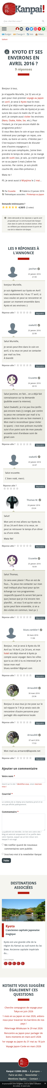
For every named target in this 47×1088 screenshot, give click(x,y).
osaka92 (33, 325)
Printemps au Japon (35, 194)
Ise (24, 120)
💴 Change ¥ (19, 34)
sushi (12, 157)
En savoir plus (25, 1086)
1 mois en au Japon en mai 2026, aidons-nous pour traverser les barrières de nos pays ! (24, 1020)
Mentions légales (17, 1078)
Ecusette (12, 191)
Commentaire (10, 812)
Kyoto (24, 101)
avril (7, 101)
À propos (35, 1071)
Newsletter (31, 1075)
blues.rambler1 (31, 629)
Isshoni (5, 39)
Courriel (7, 794)
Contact (34, 1078)
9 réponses (23, 69)
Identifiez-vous (23, 784)
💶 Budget (6, 34)
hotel (6, 653)
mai (38, 180)
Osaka (12, 120)
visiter (27, 116)
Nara (5, 120)
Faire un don (15, 1075)
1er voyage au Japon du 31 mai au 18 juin (23, 1041)
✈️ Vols (30, 34)
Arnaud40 (32, 687)
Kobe (18, 120)
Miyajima (26, 180)
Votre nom (8, 776)
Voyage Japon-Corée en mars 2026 (23, 1046)
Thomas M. (32, 499)
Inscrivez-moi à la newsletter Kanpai (23, 854)
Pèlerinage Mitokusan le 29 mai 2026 (24, 1028)
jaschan (33, 268)
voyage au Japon (35, 97)
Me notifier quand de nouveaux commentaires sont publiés (20, 846)
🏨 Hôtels (39, 34)
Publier (6, 860)
